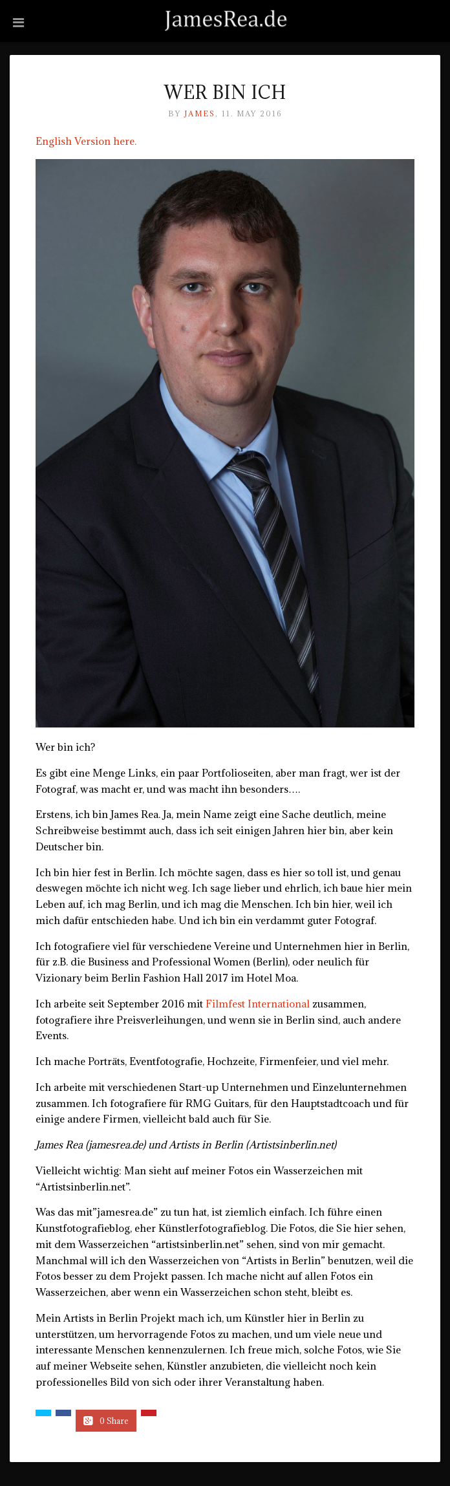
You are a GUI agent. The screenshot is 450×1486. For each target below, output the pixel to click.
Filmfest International (258, 1003)
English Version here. (86, 141)
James (199, 113)
